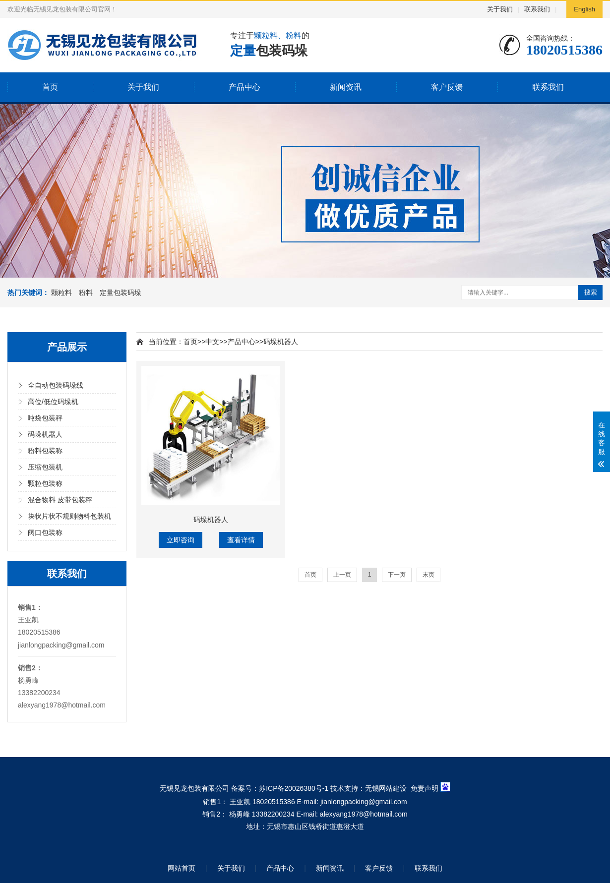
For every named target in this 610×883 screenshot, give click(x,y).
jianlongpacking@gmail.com (61, 645)
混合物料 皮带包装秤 (60, 500)
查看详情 (241, 540)
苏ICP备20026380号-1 (293, 788)
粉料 (86, 292)
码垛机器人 (45, 434)
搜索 (590, 292)
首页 (50, 87)
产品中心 (244, 87)
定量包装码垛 (120, 292)
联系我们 (537, 9)
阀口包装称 (45, 532)
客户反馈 (447, 87)
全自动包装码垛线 (55, 385)
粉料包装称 (45, 451)
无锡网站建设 (386, 788)
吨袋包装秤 (45, 418)
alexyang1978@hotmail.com (62, 705)
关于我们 (500, 9)
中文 (212, 342)
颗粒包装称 (45, 483)
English (584, 9)
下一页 (397, 574)
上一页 (342, 574)
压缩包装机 (45, 467)
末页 (428, 574)
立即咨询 (180, 540)
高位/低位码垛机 (53, 402)
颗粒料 (61, 292)
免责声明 (424, 788)
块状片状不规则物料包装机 (69, 516)
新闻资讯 (346, 87)
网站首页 (181, 868)
